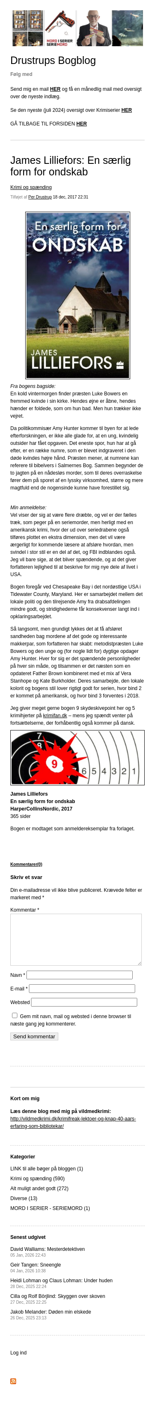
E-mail (19, 999)
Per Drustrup (40, 197)
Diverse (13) (23, 1208)
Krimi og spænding (31, 187)
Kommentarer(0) (26, 864)
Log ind (18, 1363)
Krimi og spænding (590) (37, 1188)
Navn (17, 985)
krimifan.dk (55, 715)
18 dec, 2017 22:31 (70, 197)
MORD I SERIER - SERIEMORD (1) (50, 1218)
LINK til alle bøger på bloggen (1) (46, 1179)
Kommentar (24, 910)
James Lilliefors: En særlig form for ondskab (70, 165)
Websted (20, 1012)
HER (55, 89)
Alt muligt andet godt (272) (39, 1198)
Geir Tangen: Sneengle (35, 1277)
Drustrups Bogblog (53, 60)
